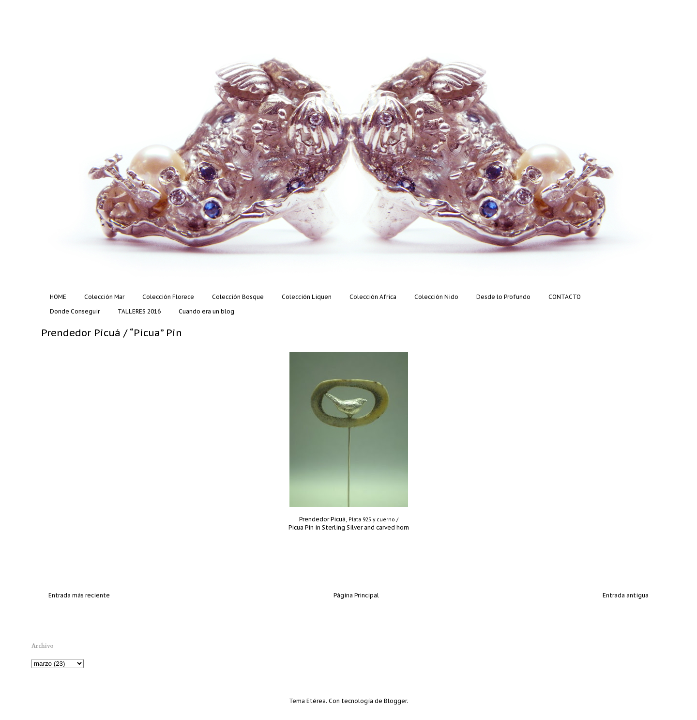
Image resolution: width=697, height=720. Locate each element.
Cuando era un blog (206, 311)
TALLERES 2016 (139, 311)
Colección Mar (104, 296)
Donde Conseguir (75, 311)
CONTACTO (564, 296)
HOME (58, 296)
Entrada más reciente (79, 595)
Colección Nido (436, 296)
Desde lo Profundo (503, 296)
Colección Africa (372, 296)
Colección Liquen (307, 296)
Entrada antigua (626, 595)
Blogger (395, 700)
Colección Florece (168, 296)
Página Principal (356, 595)
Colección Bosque (238, 296)
